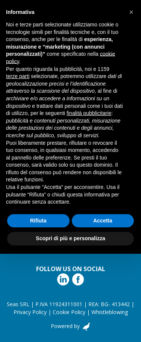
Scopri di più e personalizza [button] (70, 238)
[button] (131, 12)
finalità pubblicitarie (89, 113)
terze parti (17, 76)
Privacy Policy (30, 312)
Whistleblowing (109, 312)
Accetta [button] (102, 221)
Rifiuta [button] (38, 221)
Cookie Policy (69, 312)
